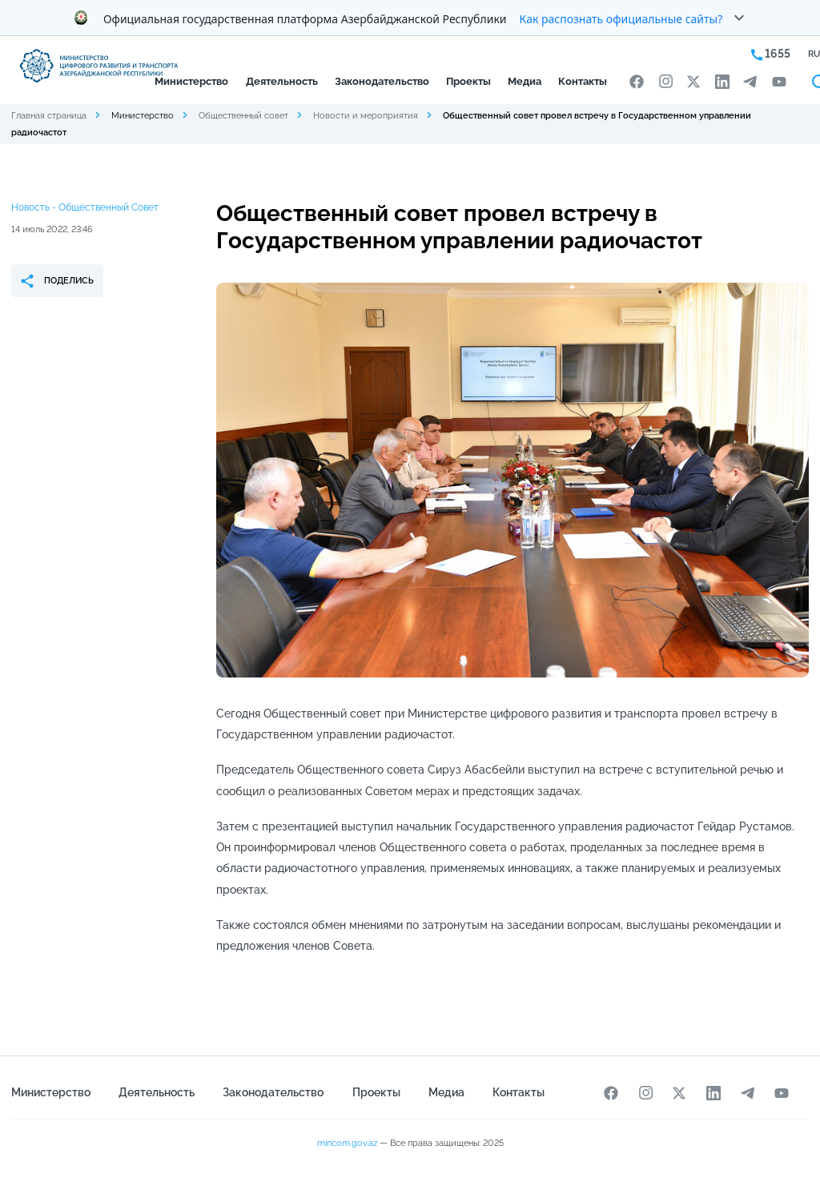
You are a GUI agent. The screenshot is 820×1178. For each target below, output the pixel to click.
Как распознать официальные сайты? (621, 18)
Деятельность (282, 81)
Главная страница (48, 115)
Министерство (191, 81)
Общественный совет (243, 115)
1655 (770, 54)
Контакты (582, 81)
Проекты (468, 81)
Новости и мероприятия (365, 115)
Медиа (524, 81)
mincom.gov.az (347, 1143)
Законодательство (382, 81)
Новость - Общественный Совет (85, 207)
